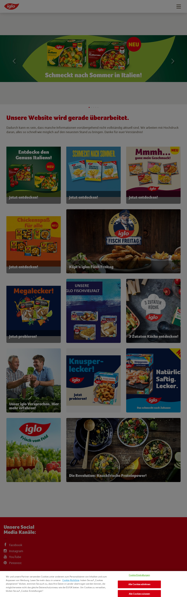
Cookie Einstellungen (139, 575)
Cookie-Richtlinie (70, 580)
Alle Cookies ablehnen (139, 584)
